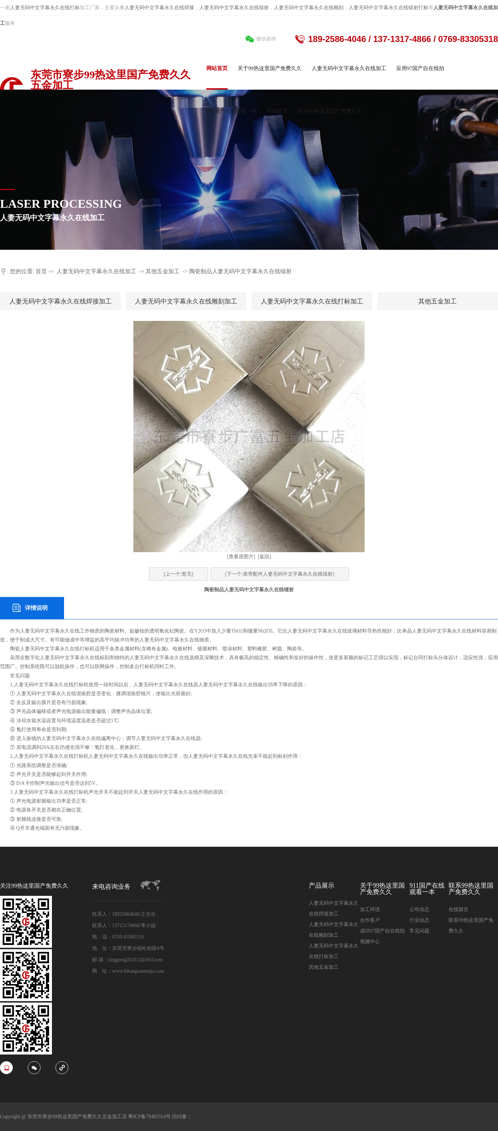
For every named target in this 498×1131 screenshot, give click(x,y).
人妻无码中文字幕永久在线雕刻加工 (186, 301)
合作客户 (370, 920)
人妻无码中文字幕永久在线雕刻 (309, 7)
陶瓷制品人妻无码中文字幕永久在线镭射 (240, 271)
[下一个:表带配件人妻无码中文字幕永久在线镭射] (279, 574)
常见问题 (419, 931)
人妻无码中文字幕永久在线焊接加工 (60, 301)
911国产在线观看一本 (426, 888)
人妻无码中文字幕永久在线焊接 (159, 7)
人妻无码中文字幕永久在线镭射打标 (388, 7)
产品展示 (321, 885)
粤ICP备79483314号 (150, 1116)
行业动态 (419, 920)
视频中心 (370, 941)
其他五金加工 (162, 271)
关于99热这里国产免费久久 (382, 888)
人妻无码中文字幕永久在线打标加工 (312, 301)
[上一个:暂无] (178, 574)
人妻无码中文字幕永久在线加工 (96, 271)
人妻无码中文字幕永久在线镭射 (234, 7)
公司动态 (419, 909)
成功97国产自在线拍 (382, 931)
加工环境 (370, 909)
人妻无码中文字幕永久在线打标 (45, 7)
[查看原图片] (241, 556)
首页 (41, 271)
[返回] (264, 556)
